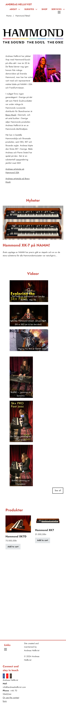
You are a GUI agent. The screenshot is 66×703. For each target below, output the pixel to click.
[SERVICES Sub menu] (64, 9)
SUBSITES (29, 9)
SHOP (44, 9)
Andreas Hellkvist (19, 4)
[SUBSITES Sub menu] (36, 9)
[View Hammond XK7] (48, 520)
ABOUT (13, 9)
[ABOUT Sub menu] (19, 9)
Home (9, 15)
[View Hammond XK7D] (18, 523)
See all (58, 490)
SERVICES (56, 9)
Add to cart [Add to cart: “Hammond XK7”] (42, 540)
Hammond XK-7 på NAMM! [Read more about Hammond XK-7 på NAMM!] (26, 245)
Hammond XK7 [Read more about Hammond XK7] (44, 530)
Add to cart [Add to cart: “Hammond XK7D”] (13, 546)
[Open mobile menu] (59, 12)
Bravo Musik (11, 114)
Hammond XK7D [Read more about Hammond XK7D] (16, 536)
